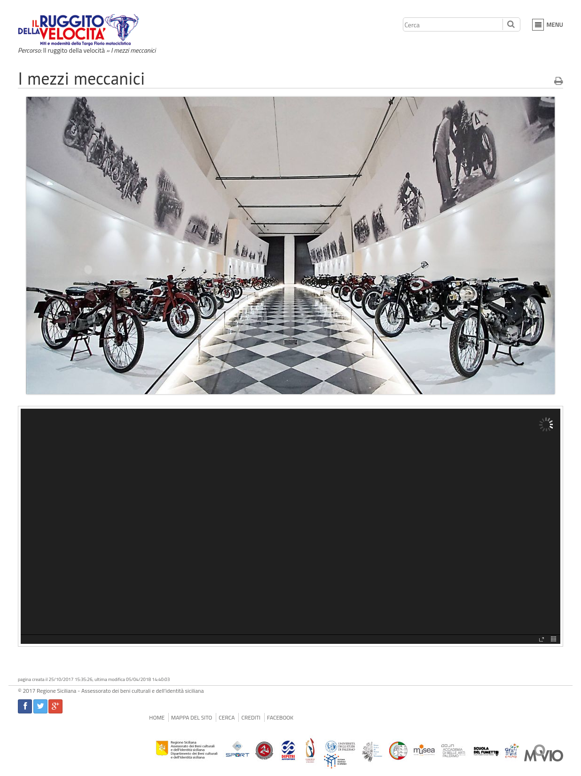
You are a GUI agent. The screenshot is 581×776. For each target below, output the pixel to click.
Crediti (250, 717)
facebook (280, 717)
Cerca (227, 717)
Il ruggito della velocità (74, 50)
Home (157, 717)
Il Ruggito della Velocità (79, 30)
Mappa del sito (191, 717)
